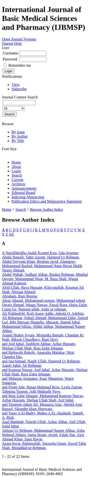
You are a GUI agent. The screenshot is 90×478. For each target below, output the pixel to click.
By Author (20, 136)
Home (16, 162)
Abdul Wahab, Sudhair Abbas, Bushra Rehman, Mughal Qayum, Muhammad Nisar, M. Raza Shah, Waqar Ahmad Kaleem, (45, 278)
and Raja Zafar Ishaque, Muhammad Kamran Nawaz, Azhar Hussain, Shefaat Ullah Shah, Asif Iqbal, (43, 398)
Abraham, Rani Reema (19, 296)
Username (10, 53)
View (16, 85)
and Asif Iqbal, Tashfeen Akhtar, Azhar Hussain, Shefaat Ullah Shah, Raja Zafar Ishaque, (39, 346)
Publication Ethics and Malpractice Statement (47, 201)
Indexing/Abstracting (28, 197)
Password (10, 59)
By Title (18, 141)
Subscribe (19, 89)
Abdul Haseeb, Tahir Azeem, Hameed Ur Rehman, (41, 257)
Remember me (19, 65)
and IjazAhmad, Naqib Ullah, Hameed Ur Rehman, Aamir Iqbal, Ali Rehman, (41, 363)
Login (16, 171)
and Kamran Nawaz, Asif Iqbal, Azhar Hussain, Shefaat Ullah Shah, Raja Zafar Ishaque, (44, 372)
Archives (18, 184)
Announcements (24, 188)
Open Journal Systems (19, 39)
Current (17, 180)
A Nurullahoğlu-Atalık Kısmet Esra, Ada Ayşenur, (40, 253)
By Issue (18, 132)
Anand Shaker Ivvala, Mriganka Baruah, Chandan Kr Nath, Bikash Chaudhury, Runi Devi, (43, 337)
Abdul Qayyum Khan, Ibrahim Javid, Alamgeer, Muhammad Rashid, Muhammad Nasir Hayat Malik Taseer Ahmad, (42, 265)
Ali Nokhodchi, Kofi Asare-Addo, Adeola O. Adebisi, (43, 313)
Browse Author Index (46, 209)
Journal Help (12, 43)
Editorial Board (23, 193)
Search (17, 175)
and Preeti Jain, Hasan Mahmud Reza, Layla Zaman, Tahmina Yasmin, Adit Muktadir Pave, (42, 389)
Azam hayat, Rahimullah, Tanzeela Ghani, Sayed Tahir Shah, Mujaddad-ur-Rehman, (44, 445)
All (11, 234)
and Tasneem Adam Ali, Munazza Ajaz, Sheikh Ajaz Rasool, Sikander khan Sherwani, (42, 406)
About (16, 167)
